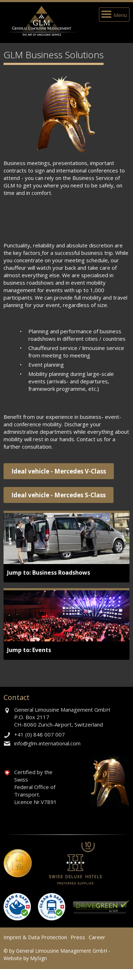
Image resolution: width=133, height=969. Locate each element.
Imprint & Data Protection (35, 937)
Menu (120, 14)
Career (97, 937)
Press (78, 937)
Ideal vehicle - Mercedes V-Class (58, 471)
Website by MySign (25, 958)
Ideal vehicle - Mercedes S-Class (58, 495)
